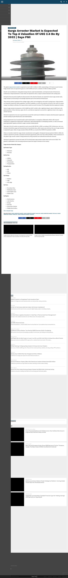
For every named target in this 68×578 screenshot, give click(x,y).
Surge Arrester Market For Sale (49, 213)
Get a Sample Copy (8, 210)
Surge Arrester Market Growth (26, 214)
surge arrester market (14, 87)
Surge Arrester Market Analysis (32, 213)
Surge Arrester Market (17, 213)
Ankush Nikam (17, 40)
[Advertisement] (34, 14)
